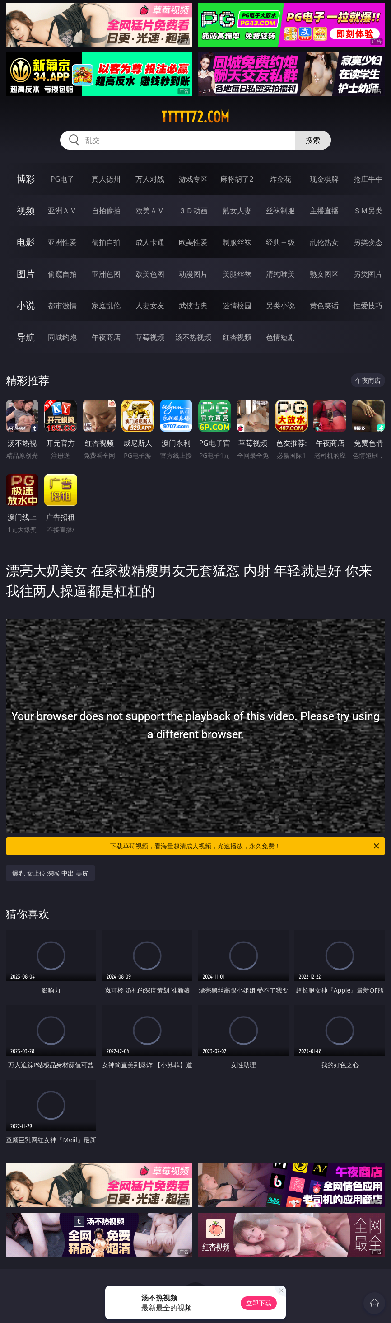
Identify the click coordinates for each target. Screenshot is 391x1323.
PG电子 (62, 179)
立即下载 (258, 1303)
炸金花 (280, 179)
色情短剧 (280, 337)
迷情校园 (237, 306)
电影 (26, 242)
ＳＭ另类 (368, 211)
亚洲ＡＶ (62, 211)
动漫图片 (193, 274)
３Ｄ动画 (193, 211)
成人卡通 (149, 242)
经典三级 (280, 242)
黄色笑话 (324, 306)
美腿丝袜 (237, 274)
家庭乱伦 (106, 306)
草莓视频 (149, 337)
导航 (26, 337)
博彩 (26, 179)
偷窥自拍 (62, 274)
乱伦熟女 (324, 242)
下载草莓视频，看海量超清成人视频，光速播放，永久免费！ (245, 846)
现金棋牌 (324, 179)
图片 (26, 274)
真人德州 (106, 179)
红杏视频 (237, 337)
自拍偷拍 (106, 211)
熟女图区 (324, 274)
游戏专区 (193, 179)
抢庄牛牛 (368, 179)
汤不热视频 (193, 337)
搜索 (313, 140)
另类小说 (280, 306)
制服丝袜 (237, 242)
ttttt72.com (195, 117)
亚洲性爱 (62, 242)
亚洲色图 (106, 274)
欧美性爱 (193, 242)
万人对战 (149, 179)
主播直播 (324, 211)
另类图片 (368, 274)
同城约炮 (62, 337)
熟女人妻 (237, 211)
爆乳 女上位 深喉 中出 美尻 (50, 873)
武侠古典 (193, 306)
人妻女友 (149, 306)
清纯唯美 (280, 274)
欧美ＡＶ (149, 211)
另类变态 (368, 242)
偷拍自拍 (106, 242)
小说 (26, 305)
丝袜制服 (280, 211)
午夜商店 (106, 337)
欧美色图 (149, 274)
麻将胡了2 (236, 179)
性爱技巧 (368, 306)
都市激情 (62, 306)
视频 (26, 210)
